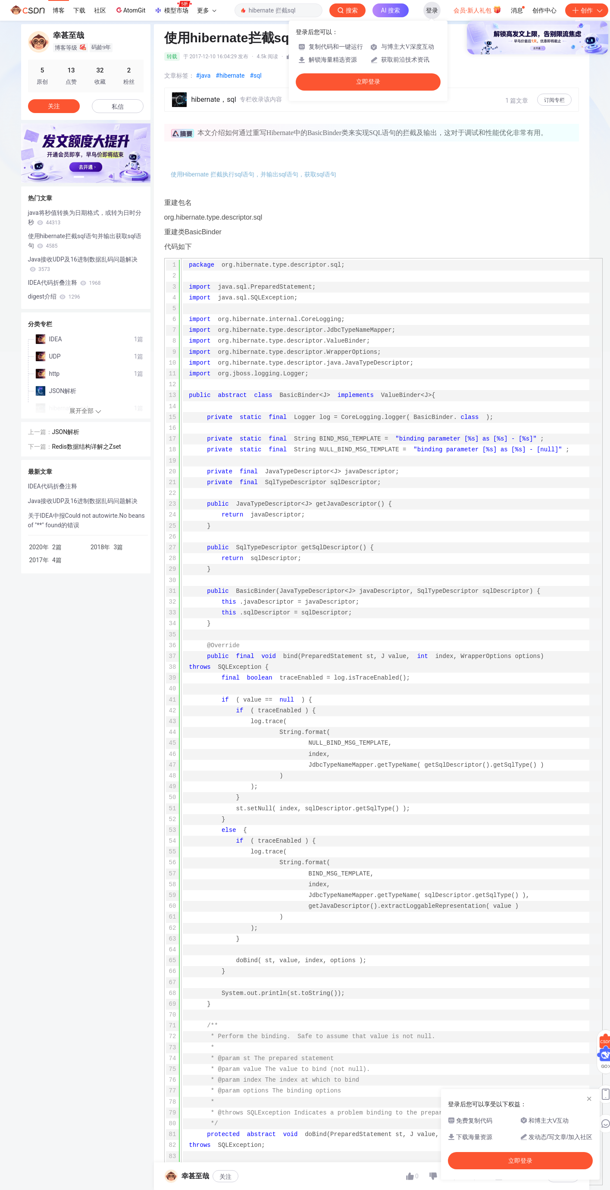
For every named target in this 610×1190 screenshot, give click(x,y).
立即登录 (368, 82)
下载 (79, 10)
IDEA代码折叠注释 (64, 282)
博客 (59, 10)
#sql (255, 75)
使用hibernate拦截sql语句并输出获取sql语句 (85, 241)
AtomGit (130, 10)
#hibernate (230, 75)
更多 (206, 10)
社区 (100, 10)
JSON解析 (66, 431)
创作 (587, 10)
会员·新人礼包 (477, 9)
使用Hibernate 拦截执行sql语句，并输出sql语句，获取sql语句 (253, 174)
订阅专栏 (554, 100)
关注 (225, 1176)
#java (203, 75)
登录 (432, 10)
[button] (79, 177)
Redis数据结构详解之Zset (86, 446)
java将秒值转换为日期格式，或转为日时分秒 (84, 217)
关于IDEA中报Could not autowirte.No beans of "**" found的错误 (86, 520)
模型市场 (173, 8)
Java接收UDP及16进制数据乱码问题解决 (83, 264)
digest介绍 (54, 296)
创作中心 (544, 10)
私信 (118, 106)
